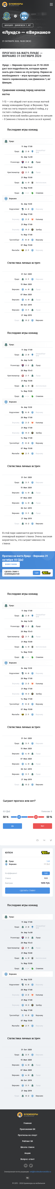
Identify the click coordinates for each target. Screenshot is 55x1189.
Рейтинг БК (27, 1141)
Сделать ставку (27, 891)
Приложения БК (27, 1129)
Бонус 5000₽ (11, 564)
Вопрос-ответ (27, 1159)
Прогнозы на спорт (27, 1135)
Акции (27, 1153)
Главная (28, 1123)
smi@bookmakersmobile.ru (40, 1172)
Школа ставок (27, 1147)
